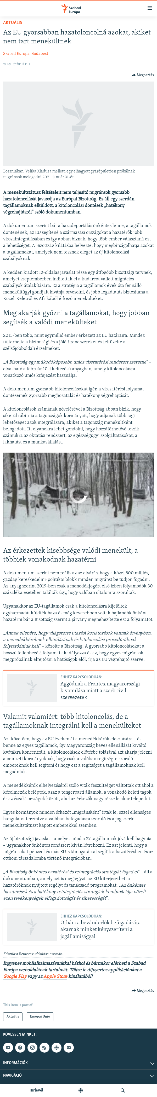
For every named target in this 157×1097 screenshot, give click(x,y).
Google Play (14, 976)
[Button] (143, 75)
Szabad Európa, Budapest (25, 54)
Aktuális (12, 22)
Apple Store (55, 976)
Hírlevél (36, 1090)
